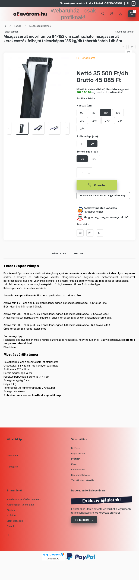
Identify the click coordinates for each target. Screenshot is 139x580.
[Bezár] (133, 3)
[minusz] (89, 174)
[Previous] (9, 128)
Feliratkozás (82, 519)
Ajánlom (99, 232)
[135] (82, 158)
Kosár (74, 464)
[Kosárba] (97, 185)
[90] (82, 112)
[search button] (102, 13)
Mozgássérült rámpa (40, 26)
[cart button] (131, 13)
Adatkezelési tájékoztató (20, 504)
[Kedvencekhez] (128, 52)
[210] (82, 120)
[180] (118, 112)
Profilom (75, 458)
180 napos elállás (93, 211)
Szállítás (11, 515)
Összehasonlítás (80, 232)
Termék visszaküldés (82, 480)
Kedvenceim (78, 469)
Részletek (82, 224)
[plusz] (89, 172)
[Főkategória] (5, 26)
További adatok (85, 98)
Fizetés (11, 510)
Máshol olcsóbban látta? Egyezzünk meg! (103, 195)
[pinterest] (131, 47)
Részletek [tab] (59, 253)
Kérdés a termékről (89, 232)
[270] (107, 120)
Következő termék (124, 31)
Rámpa (17, 26)
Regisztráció (78, 453)
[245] (94, 120)
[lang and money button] (111, 13)
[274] (82, 128)
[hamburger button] (7, 14)
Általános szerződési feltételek (24, 499)
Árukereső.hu (53, 559)
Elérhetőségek (15, 520)
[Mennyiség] (83, 173)
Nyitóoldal (12, 455)
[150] (105, 112)
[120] (93, 112)
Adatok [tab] (78, 253)
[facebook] (123, 47)
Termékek (12, 466)
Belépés (75, 448)
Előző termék (11, 31)
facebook (8, 535)
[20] (92, 143)
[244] (120, 120)
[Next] (67, 128)
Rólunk (10, 526)
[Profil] (120, 13)
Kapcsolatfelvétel (80, 475)
